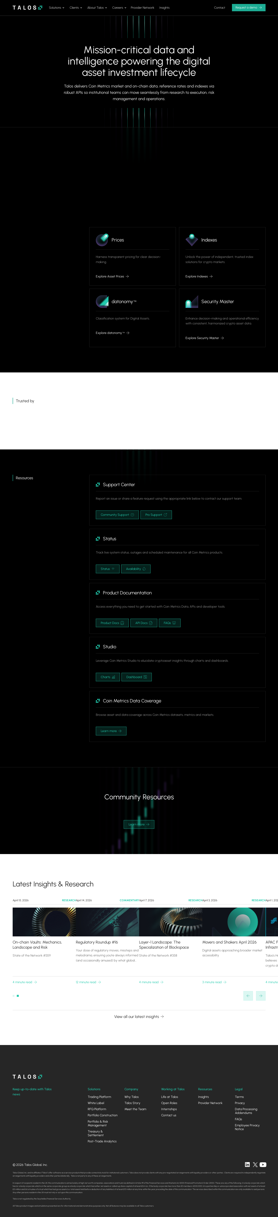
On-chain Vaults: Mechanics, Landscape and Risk (37, 945)
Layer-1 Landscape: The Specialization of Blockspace (164, 945)
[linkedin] (247, 1164)
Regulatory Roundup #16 (97, 942)
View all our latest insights (136, 1016)
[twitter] (255, 1164)
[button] (56, 7)
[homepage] (27, 1077)
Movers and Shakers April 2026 (229, 942)
